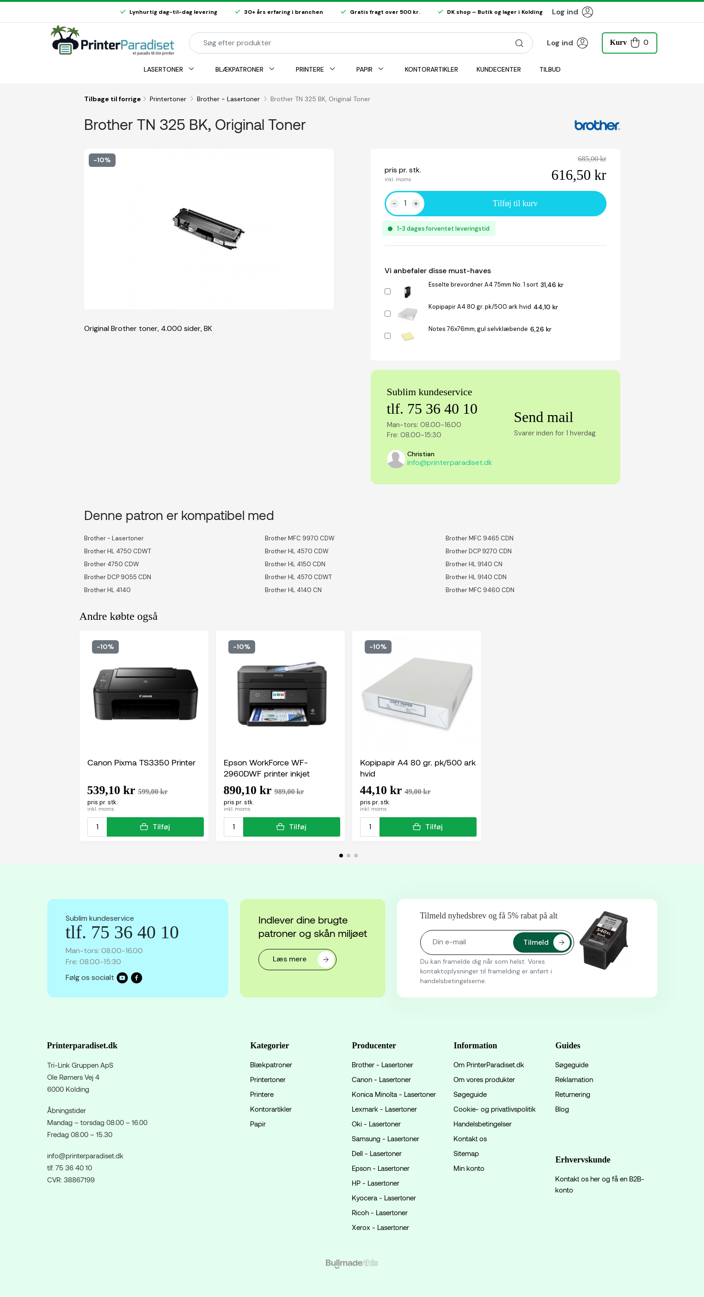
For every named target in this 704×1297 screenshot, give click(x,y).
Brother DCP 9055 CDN (117, 577)
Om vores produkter (484, 1079)
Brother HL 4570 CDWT (298, 577)
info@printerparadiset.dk (449, 462)
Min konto (468, 1168)
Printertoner (169, 99)
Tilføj (155, 827)
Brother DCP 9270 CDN (479, 551)
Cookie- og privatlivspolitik (494, 1109)
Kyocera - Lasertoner (384, 1197)
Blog (562, 1109)
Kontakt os (470, 1138)
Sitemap (466, 1153)
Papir (258, 1124)
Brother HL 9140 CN (474, 564)
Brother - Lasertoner (229, 99)
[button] (629, 41)
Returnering (572, 1094)
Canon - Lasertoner (381, 1079)
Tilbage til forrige (112, 99)
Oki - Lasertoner (376, 1124)
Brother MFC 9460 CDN (480, 590)
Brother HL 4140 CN (293, 590)
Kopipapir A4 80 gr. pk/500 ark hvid (480, 307)
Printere (262, 1094)
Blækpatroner (271, 1064)
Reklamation (574, 1079)
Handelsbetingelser (482, 1124)
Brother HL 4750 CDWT (117, 551)
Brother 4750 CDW (111, 564)
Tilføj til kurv (515, 203)
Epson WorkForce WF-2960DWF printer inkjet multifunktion (267, 768)
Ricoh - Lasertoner (380, 1212)
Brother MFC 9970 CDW (300, 538)
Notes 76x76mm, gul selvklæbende (478, 329)
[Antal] (405, 203)
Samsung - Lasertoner (385, 1138)
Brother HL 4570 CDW (297, 551)
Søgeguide (470, 1094)
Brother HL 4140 (107, 590)
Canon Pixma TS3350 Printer (141, 762)
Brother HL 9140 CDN (476, 577)
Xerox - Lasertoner (380, 1227)
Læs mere (303, 959)
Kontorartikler (271, 1109)
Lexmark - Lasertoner (384, 1109)
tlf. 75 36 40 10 (432, 408)
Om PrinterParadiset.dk (488, 1064)
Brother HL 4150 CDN (295, 564)
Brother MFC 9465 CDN (480, 538)
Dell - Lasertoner (377, 1153)
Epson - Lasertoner (381, 1168)
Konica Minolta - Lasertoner (394, 1094)
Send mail (544, 417)
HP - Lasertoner (375, 1183)
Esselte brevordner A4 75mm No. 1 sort (483, 284)
